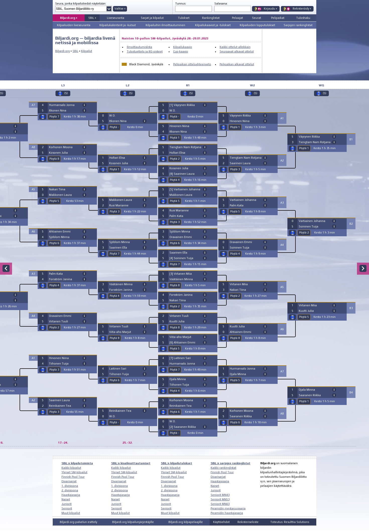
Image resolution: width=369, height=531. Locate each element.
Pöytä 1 (114, 169)
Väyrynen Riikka (240, 115)
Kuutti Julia (176, 321)
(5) (66, 93)
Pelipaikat (277, 17)
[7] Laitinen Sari (180, 358)
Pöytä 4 (54, 285)
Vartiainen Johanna (243, 199)
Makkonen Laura (60, 194)
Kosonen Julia (58, 152)
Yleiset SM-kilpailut (74, 472)
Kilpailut (86, 50)
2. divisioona (70, 490)
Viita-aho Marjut (120, 331)
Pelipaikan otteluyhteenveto (192, 64)
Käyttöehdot (221, 521)
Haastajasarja (71, 494)
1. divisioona (70, 485)
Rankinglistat (211, 17)
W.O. (112, 115)
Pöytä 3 (54, 369)
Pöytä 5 (54, 200)
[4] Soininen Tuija (181, 258)
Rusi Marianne (119, 205)
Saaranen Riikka (241, 416)
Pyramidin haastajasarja (227, 512)
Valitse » (120, 8)
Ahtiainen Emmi (60, 231)
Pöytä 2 (54, 327)
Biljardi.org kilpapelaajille (185, 521)
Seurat (256, 17)
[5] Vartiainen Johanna (184, 189)
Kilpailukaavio (182, 46)
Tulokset (184, 17)
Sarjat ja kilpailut (152, 17)
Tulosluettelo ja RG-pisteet (145, 51)
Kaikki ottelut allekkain (235, 46)
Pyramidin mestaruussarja (228, 508)
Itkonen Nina (57, 110)
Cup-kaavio (180, 51)
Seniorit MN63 (220, 503)
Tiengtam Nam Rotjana (185, 147)
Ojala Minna (177, 379)
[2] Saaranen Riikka (182, 426)
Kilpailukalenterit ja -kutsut (117, 25)
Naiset (66, 499)
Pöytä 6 (54, 243)
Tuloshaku (303, 17)
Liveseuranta (115, 17)
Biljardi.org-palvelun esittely (78, 521)
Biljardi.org (62, 50)
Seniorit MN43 (220, 494)
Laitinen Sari (117, 368)
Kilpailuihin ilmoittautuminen (165, 25)
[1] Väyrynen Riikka (182, 104)
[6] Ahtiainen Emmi (182, 342)
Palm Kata (56, 273)
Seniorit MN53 (220, 499)
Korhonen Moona (61, 147)
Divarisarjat (69, 481)
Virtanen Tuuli (58, 321)
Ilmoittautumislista (139, 46)
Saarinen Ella (118, 247)
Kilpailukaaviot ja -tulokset (213, 25)
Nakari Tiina (57, 189)
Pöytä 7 (54, 116)
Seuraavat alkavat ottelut (237, 51)
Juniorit (67, 503)
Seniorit (67, 508)
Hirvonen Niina (59, 358)
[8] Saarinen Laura (182, 173)
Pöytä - (114, 127)
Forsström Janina (60, 279)
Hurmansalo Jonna (62, 104)
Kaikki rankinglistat (223, 467)
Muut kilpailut (71, 512)
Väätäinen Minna (121, 284)
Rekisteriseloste (248, 521)
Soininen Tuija (239, 247)
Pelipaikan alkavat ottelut (237, 64)
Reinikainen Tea (60, 405)
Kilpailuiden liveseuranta (73, 25)
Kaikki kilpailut (71, 467)
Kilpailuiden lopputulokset (257, 25)
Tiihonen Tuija (59, 363)
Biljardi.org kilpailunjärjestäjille (133, 521)
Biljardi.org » (68, 17)
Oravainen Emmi (60, 315)
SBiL (75, 50)
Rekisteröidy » (302, 8)
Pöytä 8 (54, 158)
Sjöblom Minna (59, 237)
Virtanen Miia (239, 284)
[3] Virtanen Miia (180, 273)
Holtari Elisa (117, 157)
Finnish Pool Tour (73, 476)
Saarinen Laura (59, 400)
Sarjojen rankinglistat (298, 25)
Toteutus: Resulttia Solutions (289, 521)
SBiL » (92, 17)
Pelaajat (237, 17)
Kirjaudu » (270, 8)
